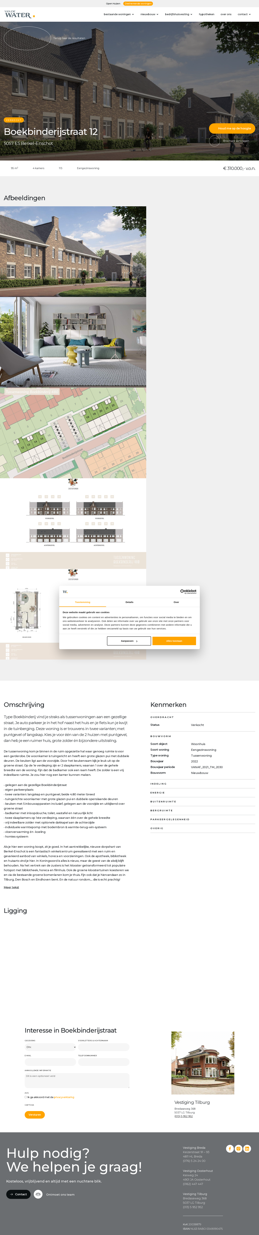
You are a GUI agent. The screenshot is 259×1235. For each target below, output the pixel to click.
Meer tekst (11, 887)
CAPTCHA (29, 1105)
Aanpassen (129, 641)
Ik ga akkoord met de (50, 1097)
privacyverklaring (64, 1097)
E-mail (28, 1055)
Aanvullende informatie (38, 1070)
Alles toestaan (174, 641)
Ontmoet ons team (60, 1194)
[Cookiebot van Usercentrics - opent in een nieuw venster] (182, 592)
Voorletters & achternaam (93, 1040)
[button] (119, 14)
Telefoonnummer (87, 1055)
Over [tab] (176, 602)
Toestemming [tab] (82, 602)
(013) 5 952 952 (183, 1116)
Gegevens (30, 1040)
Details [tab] (129, 602)
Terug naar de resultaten (44, 38)
